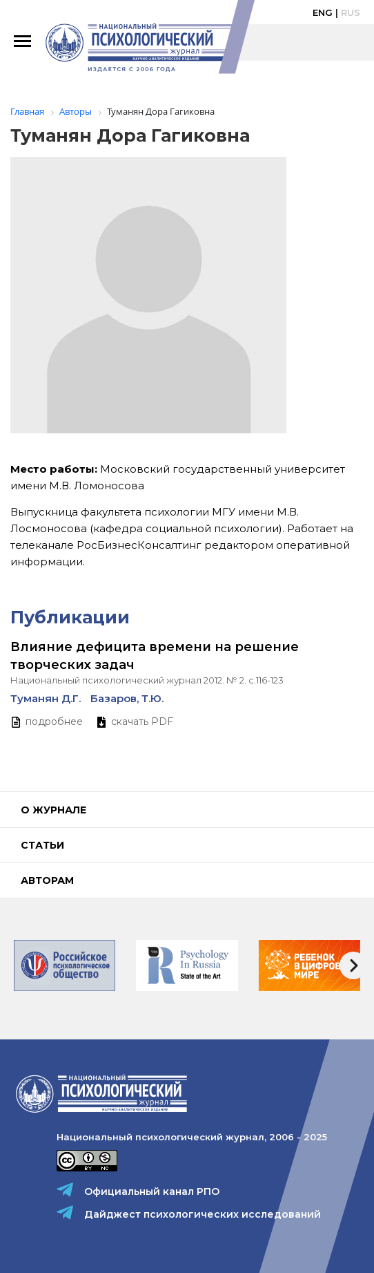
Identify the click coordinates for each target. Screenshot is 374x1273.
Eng (323, 12)
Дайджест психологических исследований (202, 1214)
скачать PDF (142, 721)
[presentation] (353, 965)
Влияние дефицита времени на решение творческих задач (154, 655)
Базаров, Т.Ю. (127, 698)
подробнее (54, 721)
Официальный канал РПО (151, 1191)
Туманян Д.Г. (45, 698)
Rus (350, 12)
